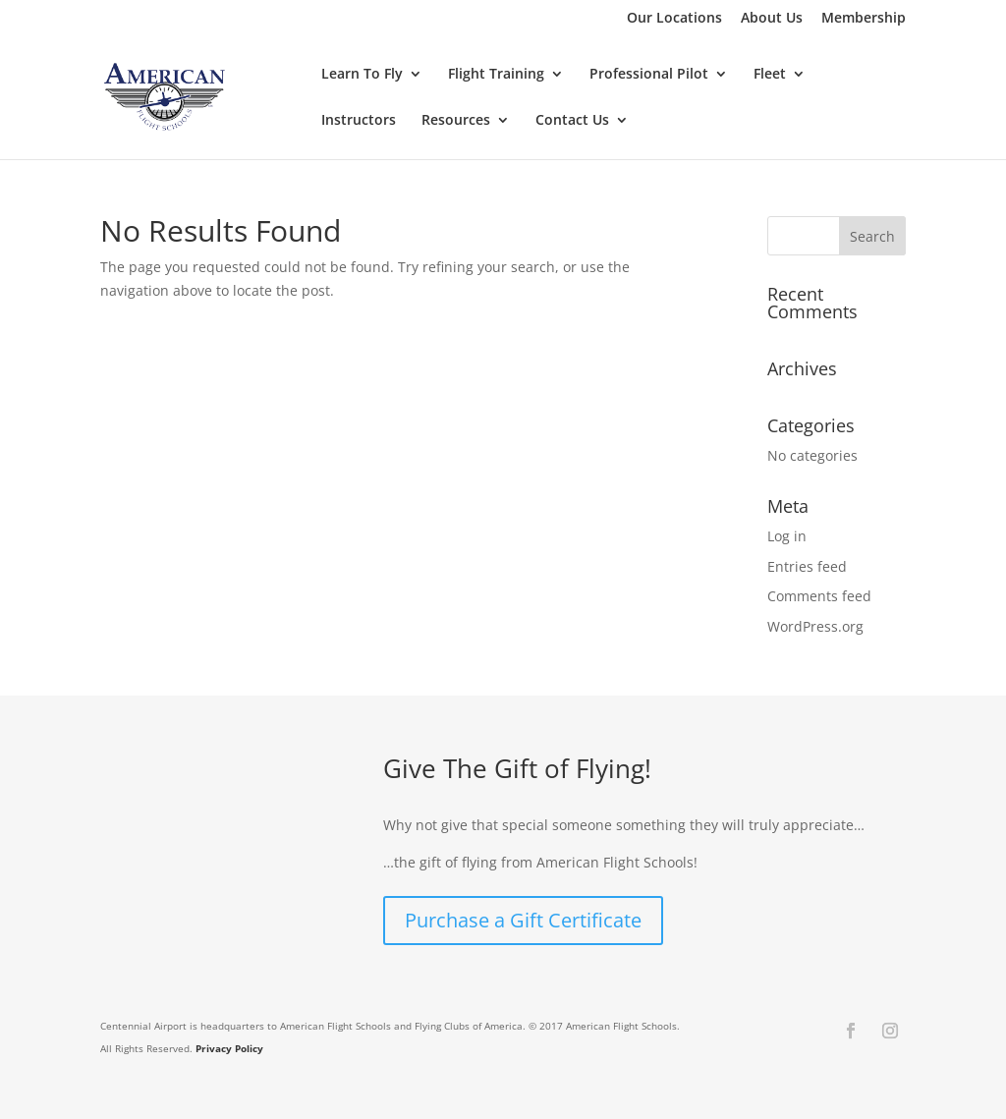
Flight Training (496, 75)
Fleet (770, 75)
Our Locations (674, 19)
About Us (772, 19)
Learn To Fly (362, 75)
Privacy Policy (229, 1048)
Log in (787, 536)
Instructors (358, 121)
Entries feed (807, 566)
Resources (455, 121)
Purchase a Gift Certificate (523, 920)
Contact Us (572, 121)
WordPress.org (815, 626)
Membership (863, 19)
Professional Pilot (648, 75)
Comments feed (819, 596)
